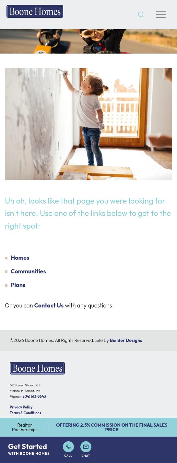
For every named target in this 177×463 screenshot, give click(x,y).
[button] (141, 14)
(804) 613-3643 (33, 396)
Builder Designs (126, 340)
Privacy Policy (21, 407)
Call (68, 449)
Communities (28, 271)
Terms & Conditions (25, 413)
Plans (18, 285)
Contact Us (49, 305)
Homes (20, 257)
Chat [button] (85, 449)
